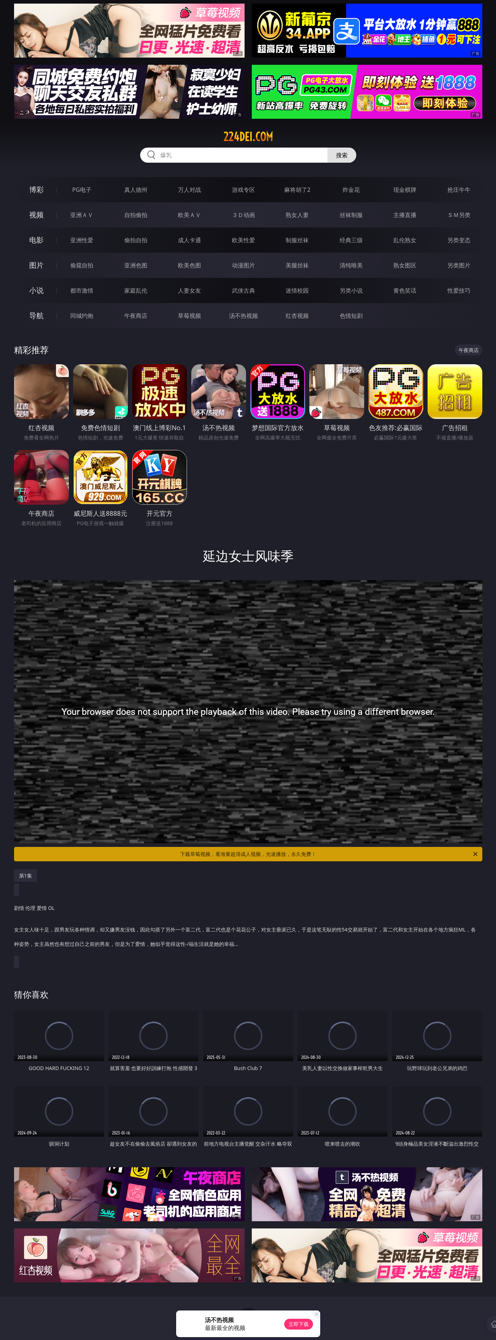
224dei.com (248, 137)
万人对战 (189, 190)
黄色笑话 (404, 290)
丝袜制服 (351, 215)
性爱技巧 (458, 290)
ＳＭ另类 (458, 215)
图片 (36, 265)
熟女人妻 (297, 215)
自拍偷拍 (135, 215)
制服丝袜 (297, 240)
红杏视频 (297, 316)
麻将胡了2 (297, 190)
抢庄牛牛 (458, 190)
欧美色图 (189, 265)
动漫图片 (243, 265)
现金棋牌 (404, 190)
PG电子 (81, 190)
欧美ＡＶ (189, 215)
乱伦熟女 (404, 240)
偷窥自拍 (81, 265)
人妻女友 (189, 290)
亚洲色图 (135, 265)
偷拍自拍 (135, 240)
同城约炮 (81, 316)
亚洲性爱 (81, 240)
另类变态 (458, 240)
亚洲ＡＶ (81, 215)
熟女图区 (404, 265)
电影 (36, 240)
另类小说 (351, 290)
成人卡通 (189, 240)
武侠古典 (243, 290)
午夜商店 (135, 316)
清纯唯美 (351, 265)
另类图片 (458, 265)
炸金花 (351, 190)
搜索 (342, 155)
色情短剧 (351, 316)
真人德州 (135, 190)
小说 (36, 290)
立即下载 (299, 1324)
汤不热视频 (243, 316)
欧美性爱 (243, 240)
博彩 (36, 189)
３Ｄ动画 (243, 215)
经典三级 (351, 240)
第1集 (25, 875)
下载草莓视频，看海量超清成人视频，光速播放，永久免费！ (329, 854)
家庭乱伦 (135, 290)
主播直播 (404, 215)
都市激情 (81, 290)
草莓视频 (189, 316)
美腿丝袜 (297, 265)
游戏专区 (243, 190)
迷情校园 (297, 290)
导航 (36, 315)
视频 (36, 215)
